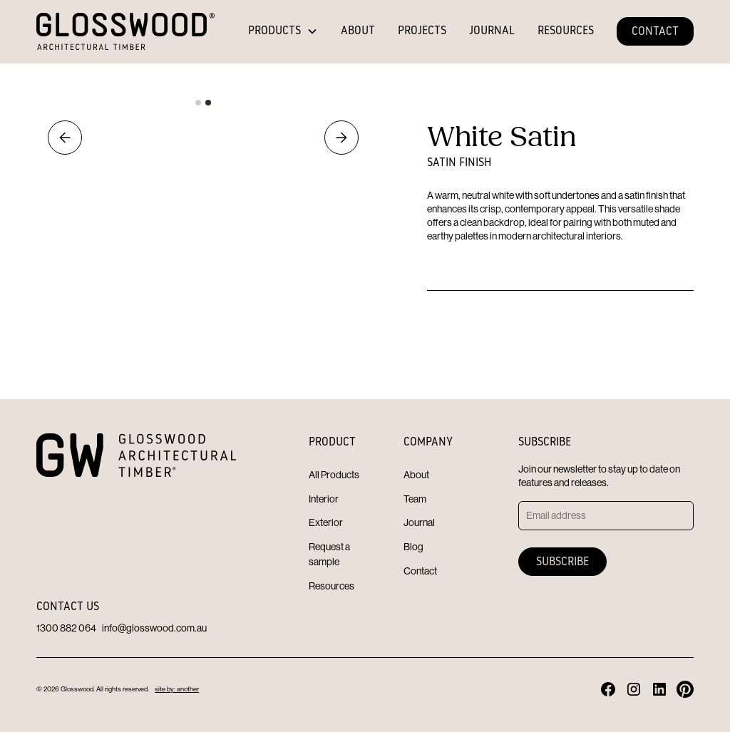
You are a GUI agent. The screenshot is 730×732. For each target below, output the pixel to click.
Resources (331, 586)
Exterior (326, 522)
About (416, 474)
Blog (413, 546)
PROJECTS (422, 31)
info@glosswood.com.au (154, 628)
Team (414, 499)
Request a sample (329, 554)
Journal (419, 522)
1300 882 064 (66, 628)
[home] (125, 31)
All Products (334, 474)
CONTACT (655, 32)
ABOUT (358, 31)
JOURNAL (492, 31)
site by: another (177, 689)
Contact (420, 571)
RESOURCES (566, 31)
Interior (324, 499)
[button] (283, 31)
